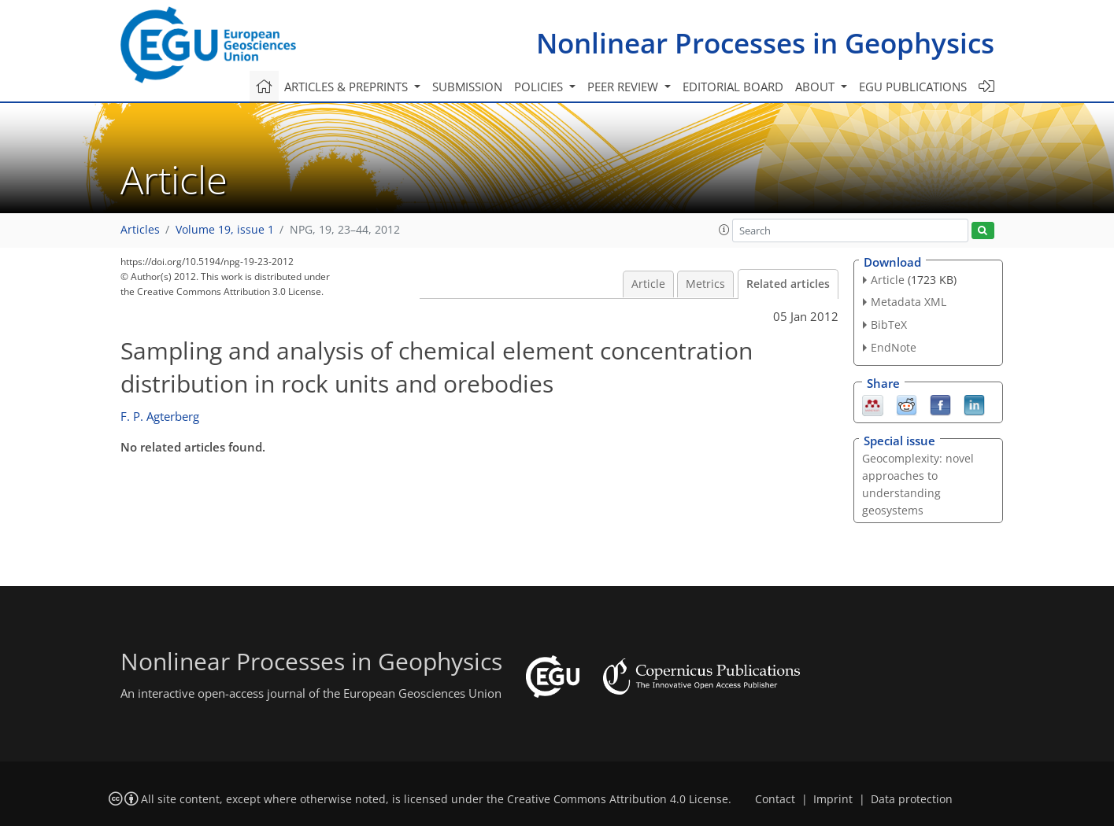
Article (648, 284)
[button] (724, 230)
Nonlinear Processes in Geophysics (765, 42)
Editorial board (733, 86)
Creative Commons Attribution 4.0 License (617, 799)
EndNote (893, 347)
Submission (467, 86)
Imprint (833, 799)
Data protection (912, 799)
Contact (775, 799)
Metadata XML (908, 301)
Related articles (788, 284)
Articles (140, 230)
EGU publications (913, 86)
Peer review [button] (624, 86)
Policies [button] (540, 86)
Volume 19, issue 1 (225, 230)
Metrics (705, 284)
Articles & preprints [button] (347, 86)
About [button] (816, 86)
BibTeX (889, 324)
